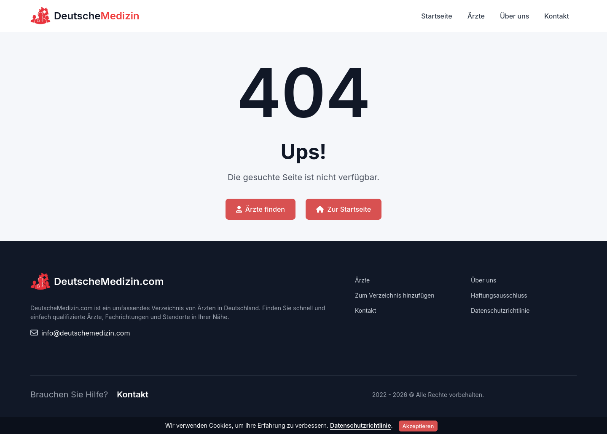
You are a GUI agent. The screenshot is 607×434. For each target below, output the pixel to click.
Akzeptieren (418, 426)
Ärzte (476, 16)
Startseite (436, 16)
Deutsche (85, 16)
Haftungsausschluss (499, 295)
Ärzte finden (260, 209)
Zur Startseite (343, 209)
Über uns (514, 16)
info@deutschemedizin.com (85, 333)
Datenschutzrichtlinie (500, 310)
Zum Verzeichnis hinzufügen (394, 295)
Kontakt (556, 16)
